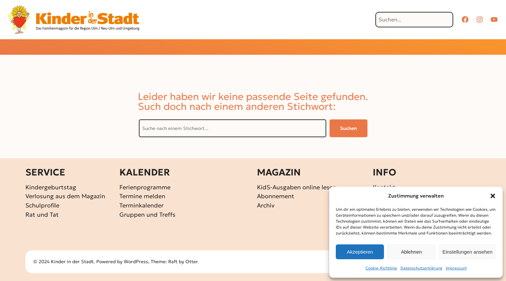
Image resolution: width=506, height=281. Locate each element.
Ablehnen (411, 252)
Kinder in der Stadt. (73, 262)
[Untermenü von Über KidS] (347, 47)
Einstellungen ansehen (467, 252)
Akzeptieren (360, 252)
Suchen (348, 128)
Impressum (456, 267)
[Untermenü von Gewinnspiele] (241, 47)
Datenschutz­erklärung (421, 267)
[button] (493, 196)
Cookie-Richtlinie (381, 267)
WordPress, (137, 262)
